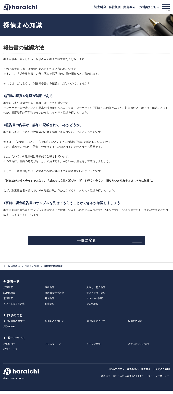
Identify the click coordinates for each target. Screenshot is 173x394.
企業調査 (49, 307)
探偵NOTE (9, 330)
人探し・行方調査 (95, 290)
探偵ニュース (10, 352)
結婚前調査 (9, 296)
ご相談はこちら (148, 7)
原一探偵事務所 (11, 269)
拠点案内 (129, 7)
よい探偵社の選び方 (14, 324)
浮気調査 (8, 290)
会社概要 (115, 7)
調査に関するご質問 (138, 347)
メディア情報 (93, 347)
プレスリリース (53, 347)
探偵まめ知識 (32, 269)
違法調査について (95, 324)
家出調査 (49, 290)
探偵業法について (54, 324)
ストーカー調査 (94, 301)
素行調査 (8, 301)
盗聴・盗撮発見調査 (14, 307)
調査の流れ (133, 372)
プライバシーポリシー (158, 379)
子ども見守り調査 (95, 296)
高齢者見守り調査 (54, 296)
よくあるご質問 (161, 372)
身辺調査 (49, 301)
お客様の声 (9, 347)
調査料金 (100, 7)
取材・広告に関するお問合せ (128, 379)
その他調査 (92, 307)
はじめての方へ (116, 372)
